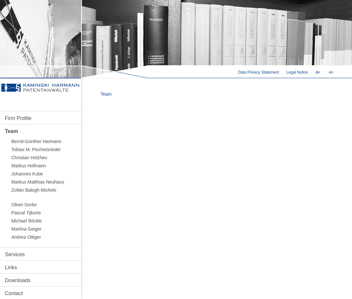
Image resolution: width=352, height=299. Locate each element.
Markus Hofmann (28, 165)
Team (11, 131)
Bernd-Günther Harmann (36, 141)
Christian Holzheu (29, 157)
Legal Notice (297, 72)
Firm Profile (18, 118)
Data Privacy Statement (258, 72)
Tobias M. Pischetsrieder (36, 149)
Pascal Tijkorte (26, 212)
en (331, 72)
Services (15, 254)
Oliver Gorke (24, 204)
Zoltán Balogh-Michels (33, 190)
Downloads (17, 280)
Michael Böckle (26, 220)
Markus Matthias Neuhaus (37, 182)
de (317, 72)
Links (11, 267)
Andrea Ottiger (26, 237)
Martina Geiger (26, 229)
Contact (14, 293)
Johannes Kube (27, 173)
